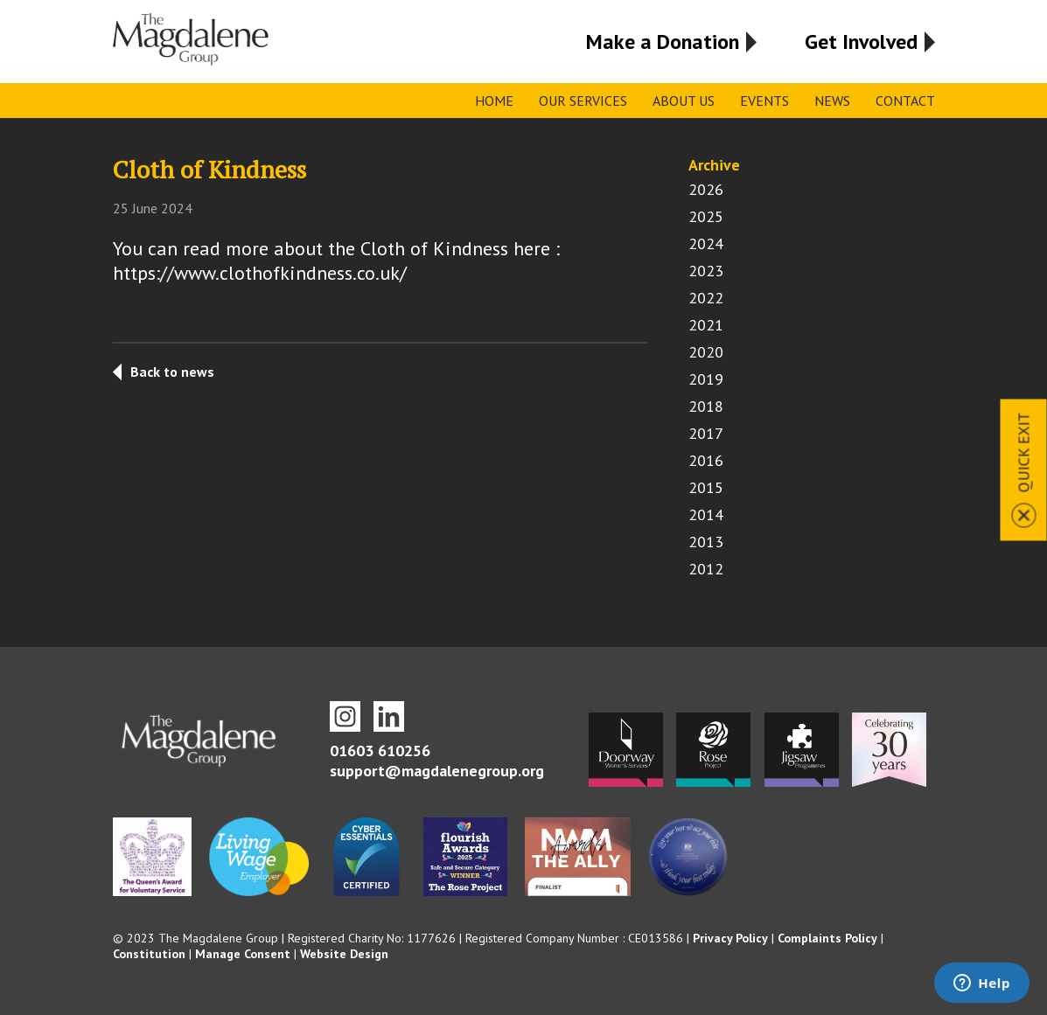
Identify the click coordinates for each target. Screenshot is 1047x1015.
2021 (705, 325)
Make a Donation (662, 41)
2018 (705, 406)
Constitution (149, 954)
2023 (705, 271)
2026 (705, 189)
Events (764, 100)
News (832, 100)
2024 (705, 243)
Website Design (344, 954)
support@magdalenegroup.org (437, 771)
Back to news (172, 371)
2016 (705, 460)
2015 (705, 487)
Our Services (583, 100)
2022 (705, 298)
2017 (705, 433)
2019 (705, 379)
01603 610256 (380, 750)
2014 (705, 514)
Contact (905, 100)
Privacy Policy (730, 938)
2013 (705, 542)
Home (494, 100)
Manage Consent (242, 954)
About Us (684, 100)
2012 (705, 569)
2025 (705, 216)
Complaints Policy (827, 938)
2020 (705, 352)
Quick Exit (1024, 452)
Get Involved (861, 41)
